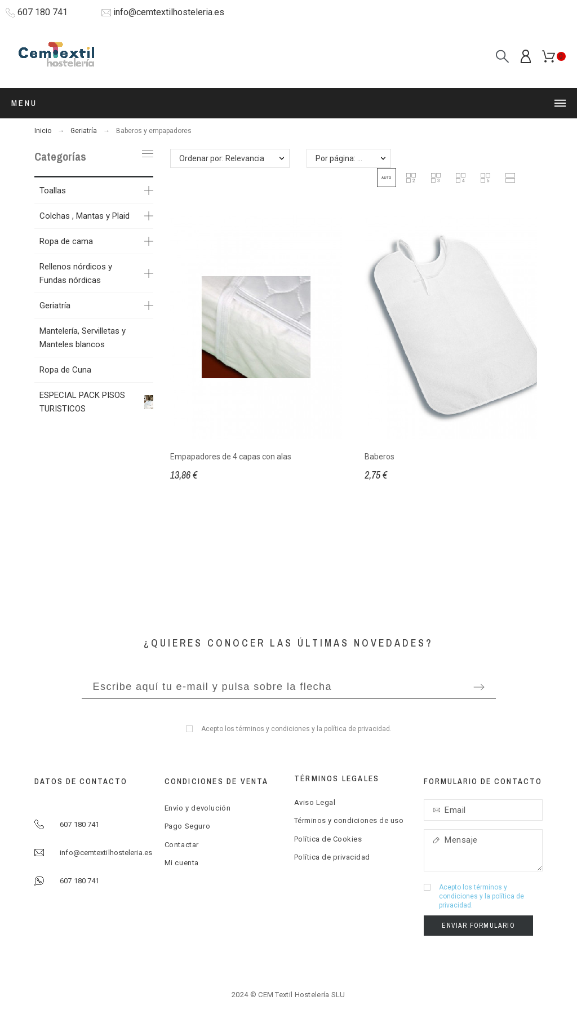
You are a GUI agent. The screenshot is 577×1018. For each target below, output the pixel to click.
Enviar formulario (478, 925)
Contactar (182, 844)
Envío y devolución (198, 808)
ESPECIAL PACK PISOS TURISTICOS (82, 402)
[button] (386, 177)
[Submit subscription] (479, 687)
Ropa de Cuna (65, 370)
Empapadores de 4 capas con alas (230, 456)
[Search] (502, 56)
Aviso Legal (315, 802)
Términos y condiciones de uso (349, 820)
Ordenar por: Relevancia (221, 158)
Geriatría (54, 305)
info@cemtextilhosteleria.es (168, 12)
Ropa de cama (66, 241)
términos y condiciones (273, 729)
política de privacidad (357, 729)
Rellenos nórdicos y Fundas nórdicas (75, 273)
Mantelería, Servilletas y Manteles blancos (82, 337)
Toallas (52, 190)
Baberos (379, 456)
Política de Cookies (328, 839)
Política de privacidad (332, 857)
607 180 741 (42, 12)
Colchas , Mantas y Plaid (84, 216)
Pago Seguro (188, 826)
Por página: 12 (341, 158)
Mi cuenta (182, 862)
